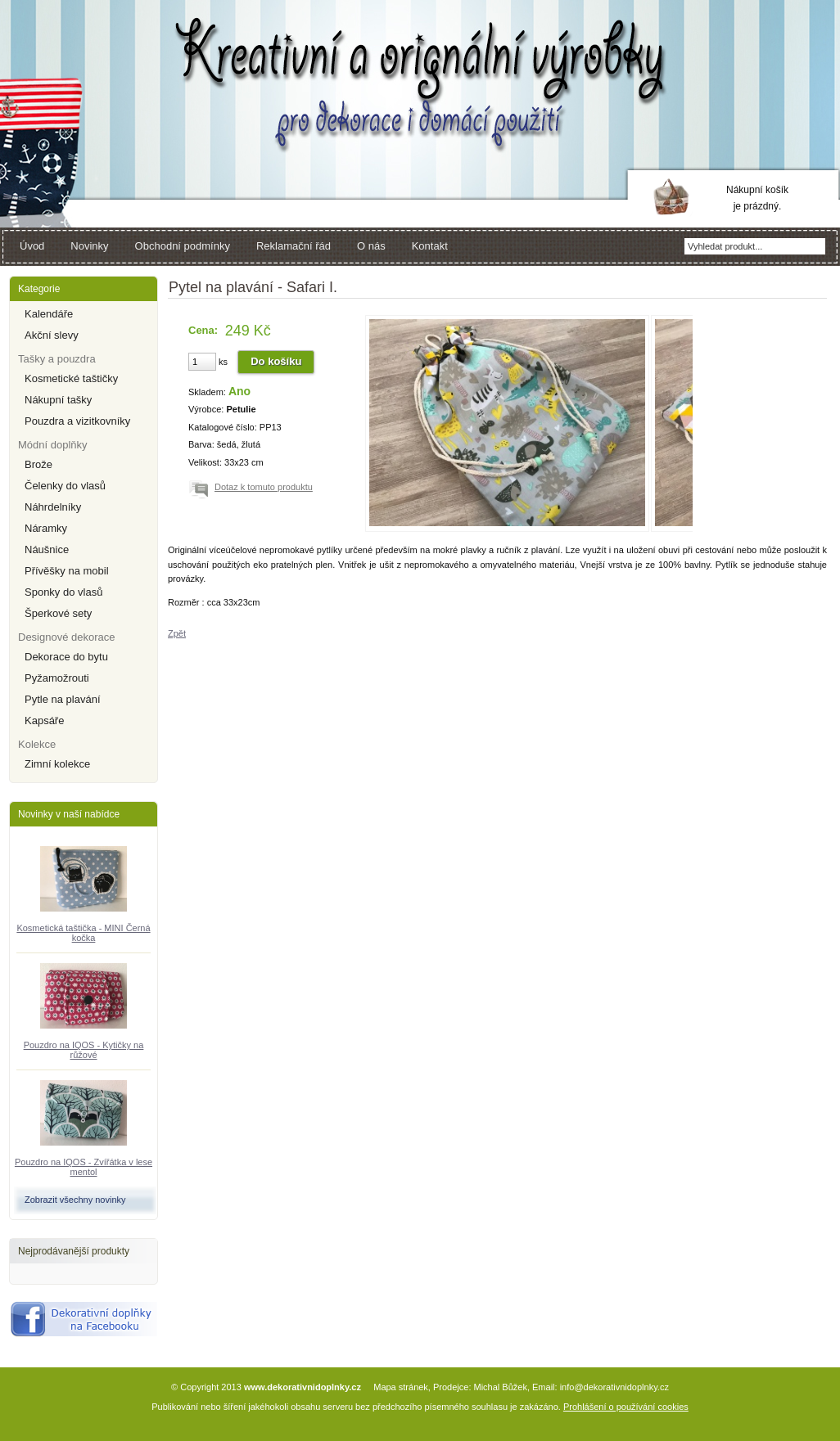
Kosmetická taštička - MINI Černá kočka (83, 933)
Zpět (177, 633)
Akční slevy (52, 335)
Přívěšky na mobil (67, 571)
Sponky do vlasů (63, 592)
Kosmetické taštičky (71, 378)
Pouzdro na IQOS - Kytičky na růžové (84, 1050)
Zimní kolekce (57, 764)
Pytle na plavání (63, 699)
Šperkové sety (58, 613)
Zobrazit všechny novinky (75, 1200)
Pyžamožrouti (57, 678)
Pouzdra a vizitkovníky (77, 421)
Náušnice (47, 549)
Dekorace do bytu (66, 657)
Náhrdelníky (53, 507)
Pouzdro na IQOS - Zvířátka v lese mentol (83, 1167)
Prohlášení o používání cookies (626, 1407)
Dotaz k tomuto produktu (264, 487)
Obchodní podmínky (182, 246)
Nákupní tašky (58, 400)
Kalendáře (49, 314)
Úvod (32, 246)
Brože (38, 464)
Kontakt (430, 246)
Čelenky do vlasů (65, 486)
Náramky (46, 528)
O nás (371, 246)
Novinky (89, 246)
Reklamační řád (293, 246)
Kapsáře (44, 720)
